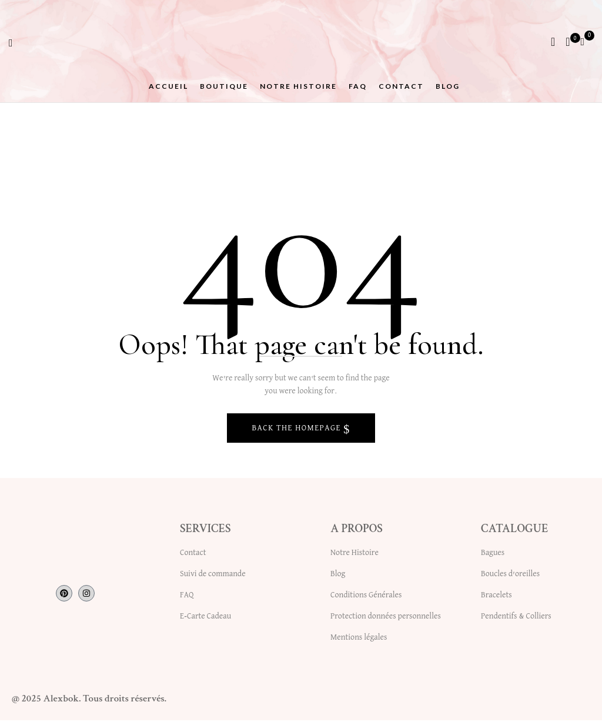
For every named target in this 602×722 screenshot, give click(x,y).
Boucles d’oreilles (510, 575)
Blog (337, 575)
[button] (586, 41)
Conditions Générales (366, 597)
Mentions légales (358, 639)
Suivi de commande (213, 575)
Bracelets (496, 597)
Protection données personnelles (385, 618)
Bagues (492, 554)
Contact (193, 554)
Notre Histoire (354, 554)
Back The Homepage (297, 430)
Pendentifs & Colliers (516, 618)
